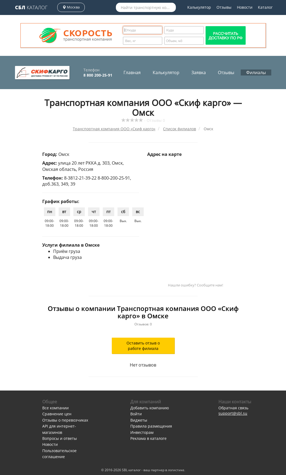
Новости (244, 7)
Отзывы (223, 7)
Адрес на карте (164, 154)
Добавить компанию (149, 407)
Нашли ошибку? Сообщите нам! (195, 285)
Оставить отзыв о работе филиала (143, 345)
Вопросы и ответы (59, 438)
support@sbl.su (232, 413)
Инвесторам (141, 432)
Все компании (55, 407)
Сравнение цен (56, 413)
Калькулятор (199, 7)
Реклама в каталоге (148, 438)
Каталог (31, 7)
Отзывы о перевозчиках (65, 420)
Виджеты (138, 420)
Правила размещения (151, 426)
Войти (136, 413)
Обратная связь (233, 407)
